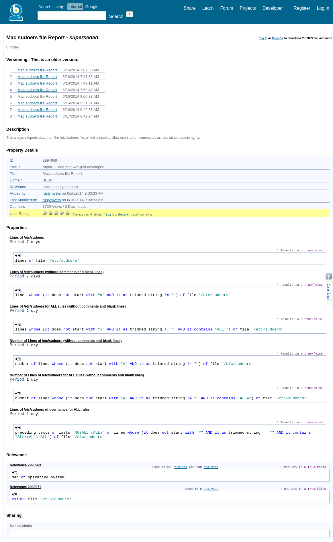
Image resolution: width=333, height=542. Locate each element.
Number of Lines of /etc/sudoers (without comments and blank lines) (66, 341)
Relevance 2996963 (25, 465)
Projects (248, 8)
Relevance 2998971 (25, 487)
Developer (273, 8)
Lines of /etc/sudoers (27, 238)
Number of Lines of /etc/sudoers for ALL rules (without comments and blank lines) (77, 375)
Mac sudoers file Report (37, 70)
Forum (226, 8)
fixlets (180, 467)
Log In (323, 8)
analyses (211, 467)
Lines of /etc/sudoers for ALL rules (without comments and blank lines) (68, 306)
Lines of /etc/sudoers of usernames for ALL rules (50, 410)
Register (302, 8)
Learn (208, 8)
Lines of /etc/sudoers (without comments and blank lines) (56, 272)
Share (190, 8)
